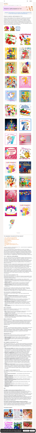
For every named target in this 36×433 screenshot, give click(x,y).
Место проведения (8, 240)
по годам (16, 5)
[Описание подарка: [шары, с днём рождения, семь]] (11, 224)
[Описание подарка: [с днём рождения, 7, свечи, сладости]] (11, 125)
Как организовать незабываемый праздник (12, 239)
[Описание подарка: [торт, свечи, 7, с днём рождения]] (25, 54)
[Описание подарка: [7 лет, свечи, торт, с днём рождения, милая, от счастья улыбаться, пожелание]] (25, 139)
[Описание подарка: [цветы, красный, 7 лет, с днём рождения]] (11, 39)
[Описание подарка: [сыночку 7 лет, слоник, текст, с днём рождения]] (18, 28)
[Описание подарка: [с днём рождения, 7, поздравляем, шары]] (25, 167)
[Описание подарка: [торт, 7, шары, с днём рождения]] (25, 68)
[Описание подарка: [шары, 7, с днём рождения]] (25, 196)
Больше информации (17, 431)
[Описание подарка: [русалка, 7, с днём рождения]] (11, 139)
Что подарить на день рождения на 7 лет (11, 244)
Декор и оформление (8, 241)
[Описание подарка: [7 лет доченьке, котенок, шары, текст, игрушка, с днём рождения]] (12, 28)
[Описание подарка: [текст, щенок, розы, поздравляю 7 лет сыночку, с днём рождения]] (6, 28)
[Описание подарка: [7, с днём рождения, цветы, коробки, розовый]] (11, 196)
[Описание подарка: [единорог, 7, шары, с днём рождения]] (11, 96)
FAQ (5, 245)
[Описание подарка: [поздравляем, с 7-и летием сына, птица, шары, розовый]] (11, 153)
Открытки (5, 5)
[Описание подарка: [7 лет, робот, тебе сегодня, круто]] (11, 110)
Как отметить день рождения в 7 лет (11, 238)
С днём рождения (11, 5)
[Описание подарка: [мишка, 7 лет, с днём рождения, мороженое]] (11, 182)
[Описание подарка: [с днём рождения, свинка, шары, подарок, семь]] (25, 210)
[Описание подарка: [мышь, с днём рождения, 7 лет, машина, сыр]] (25, 182)
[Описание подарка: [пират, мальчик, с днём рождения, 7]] (11, 54)
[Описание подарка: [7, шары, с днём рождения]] (11, 167)
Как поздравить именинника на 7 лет (11, 243)
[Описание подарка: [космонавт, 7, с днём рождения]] (25, 125)
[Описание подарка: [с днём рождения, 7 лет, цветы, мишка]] (25, 153)
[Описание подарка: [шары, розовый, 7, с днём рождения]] (11, 210)
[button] (6, 3)
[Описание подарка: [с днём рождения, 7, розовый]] (25, 82)
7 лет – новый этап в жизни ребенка (11, 237)
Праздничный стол (8, 242)
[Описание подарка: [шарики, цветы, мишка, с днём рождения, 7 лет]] (25, 39)
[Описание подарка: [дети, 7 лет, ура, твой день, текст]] (11, 82)
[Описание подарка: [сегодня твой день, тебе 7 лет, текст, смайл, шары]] (11, 68)
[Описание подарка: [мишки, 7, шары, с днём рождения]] (25, 96)
